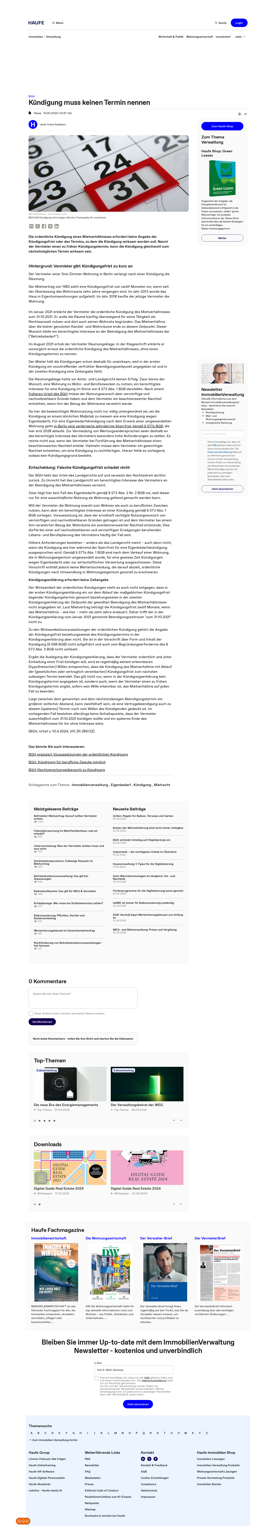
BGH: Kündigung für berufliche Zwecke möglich (67, 762)
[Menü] (57, 23)
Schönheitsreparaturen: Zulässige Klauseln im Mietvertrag (63, 862)
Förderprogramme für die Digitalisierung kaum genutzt (148, 890)
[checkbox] (31, 1013)
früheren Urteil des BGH (48, 393)
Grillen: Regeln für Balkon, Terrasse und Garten (143, 815)
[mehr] (240, 36)
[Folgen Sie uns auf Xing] (149, 1459)
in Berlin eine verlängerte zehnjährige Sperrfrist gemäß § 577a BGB (108, 426)
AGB (213, 445)
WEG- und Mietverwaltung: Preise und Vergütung (145, 929)
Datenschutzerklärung (219, 452)
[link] (36, 36)
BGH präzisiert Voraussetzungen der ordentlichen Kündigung (78, 754)
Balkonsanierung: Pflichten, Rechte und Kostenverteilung (59, 917)
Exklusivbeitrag (47, 1070)
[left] (174, 1120)
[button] (239, 23)
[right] (181, 1120)
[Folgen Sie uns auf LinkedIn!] (143, 1459)
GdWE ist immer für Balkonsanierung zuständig (143, 902)
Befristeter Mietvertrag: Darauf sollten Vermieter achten (65, 817)
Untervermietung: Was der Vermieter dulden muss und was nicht (69, 847)
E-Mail (98, 1363)
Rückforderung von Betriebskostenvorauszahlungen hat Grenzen (67, 944)
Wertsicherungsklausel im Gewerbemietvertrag (64, 930)
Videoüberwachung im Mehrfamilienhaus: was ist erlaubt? (65, 832)
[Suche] (221, 23)
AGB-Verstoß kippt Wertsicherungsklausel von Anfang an (148, 916)
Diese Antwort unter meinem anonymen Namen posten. (69, 1013)
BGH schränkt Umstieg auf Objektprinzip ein (141, 839)
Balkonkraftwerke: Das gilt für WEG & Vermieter (65, 891)
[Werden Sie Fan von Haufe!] (156, 1459)
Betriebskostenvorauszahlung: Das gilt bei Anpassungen (61, 877)
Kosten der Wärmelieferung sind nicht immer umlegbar (148, 827)
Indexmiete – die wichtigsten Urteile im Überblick (145, 851)
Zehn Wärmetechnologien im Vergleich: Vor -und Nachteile (144, 877)
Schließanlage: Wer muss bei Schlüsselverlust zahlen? (68, 903)
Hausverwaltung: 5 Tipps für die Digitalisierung (143, 863)
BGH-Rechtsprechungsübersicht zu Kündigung (67, 769)
